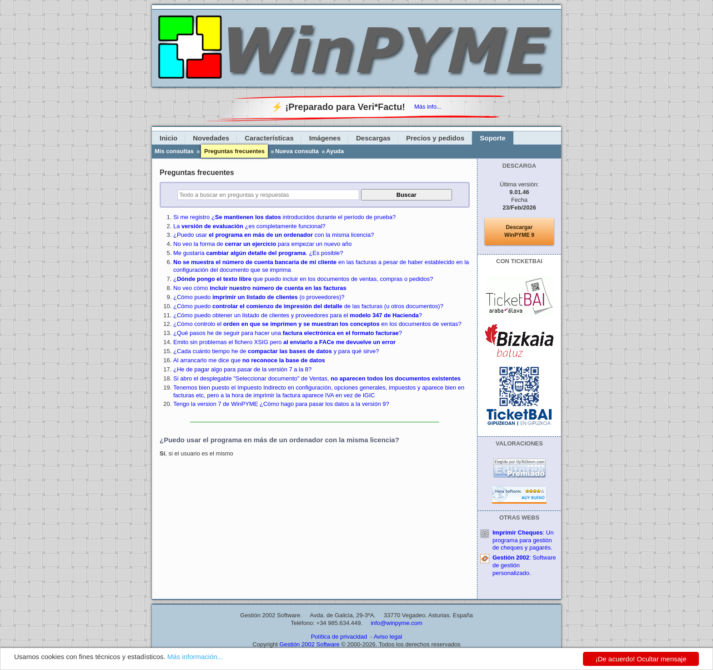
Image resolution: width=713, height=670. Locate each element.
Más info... (428, 106)
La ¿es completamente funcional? (249, 226)
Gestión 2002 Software (310, 644)
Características (269, 138)
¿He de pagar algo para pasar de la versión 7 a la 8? (242, 369)
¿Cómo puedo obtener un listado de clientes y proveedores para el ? (297, 315)
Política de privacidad (339, 636)
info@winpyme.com (396, 623)
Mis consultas (174, 151)
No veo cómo (259, 288)
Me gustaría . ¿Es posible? (258, 253)
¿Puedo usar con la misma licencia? (273, 234)
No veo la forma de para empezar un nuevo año (262, 243)
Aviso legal (388, 636)
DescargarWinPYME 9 (519, 231)
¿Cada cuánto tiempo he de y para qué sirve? (276, 351)
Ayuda (335, 151)
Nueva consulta (297, 151)
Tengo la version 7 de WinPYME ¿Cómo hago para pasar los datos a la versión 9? (281, 403)
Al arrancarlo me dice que (249, 360)
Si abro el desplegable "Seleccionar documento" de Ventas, (317, 378)
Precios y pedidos (435, 138)
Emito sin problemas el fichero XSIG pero (284, 342)
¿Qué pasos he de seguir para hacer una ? (287, 333)
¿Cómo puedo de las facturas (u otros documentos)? (308, 306)
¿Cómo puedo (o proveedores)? (258, 297)
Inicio (168, 138)
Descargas (373, 138)
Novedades (211, 138)
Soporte (493, 138)
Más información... (195, 656)
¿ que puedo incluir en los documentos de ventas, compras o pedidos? (303, 278)
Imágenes (325, 138)
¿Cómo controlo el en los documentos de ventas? (317, 323)
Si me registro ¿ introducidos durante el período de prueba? (284, 217)
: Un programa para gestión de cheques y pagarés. (522, 540)
